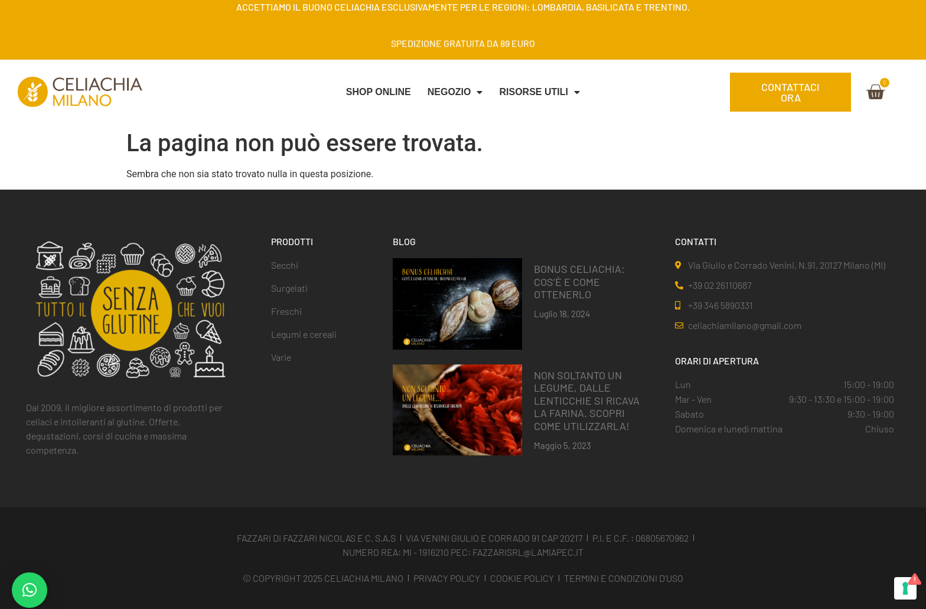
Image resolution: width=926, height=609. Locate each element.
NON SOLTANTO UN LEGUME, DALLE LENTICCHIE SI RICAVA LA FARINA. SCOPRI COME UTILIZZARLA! (587, 400)
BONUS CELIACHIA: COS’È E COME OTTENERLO (579, 281)
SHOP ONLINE (378, 92)
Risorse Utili (539, 92)
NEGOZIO (455, 92)
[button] (29, 590)
